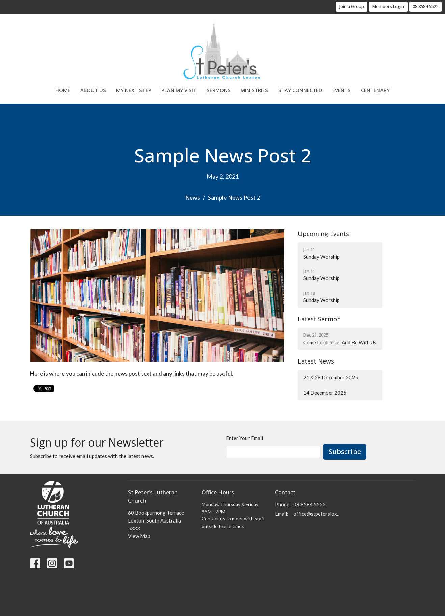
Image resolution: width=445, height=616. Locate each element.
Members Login (388, 6)
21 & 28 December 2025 (330, 377)
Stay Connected (300, 90)
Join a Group (351, 6)
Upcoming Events (323, 234)
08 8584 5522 (425, 6)
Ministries (254, 90)
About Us (93, 90)
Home (62, 90)
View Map (139, 536)
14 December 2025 (324, 393)
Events (341, 90)
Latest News (316, 361)
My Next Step (133, 90)
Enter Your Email (244, 438)
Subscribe (345, 451)
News (192, 198)
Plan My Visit (179, 90)
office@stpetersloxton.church (317, 514)
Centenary (375, 90)
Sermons (219, 90)
